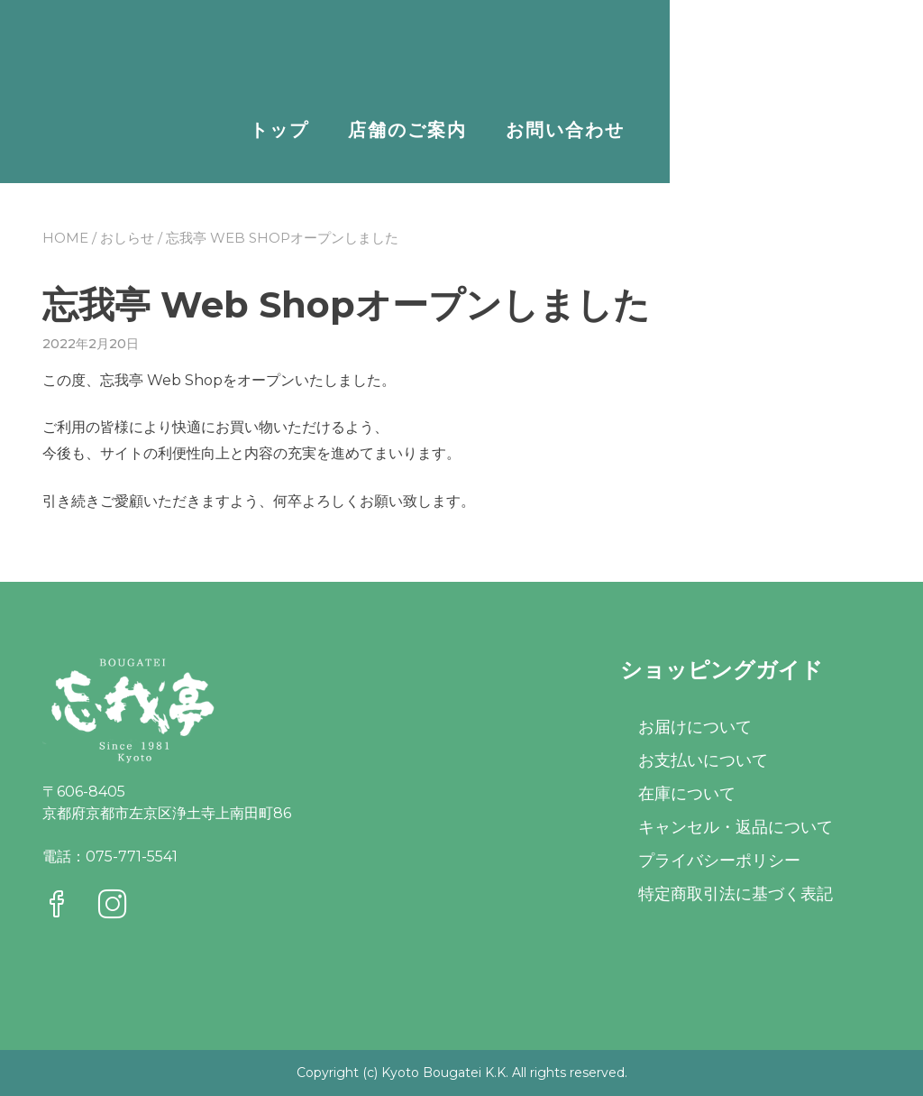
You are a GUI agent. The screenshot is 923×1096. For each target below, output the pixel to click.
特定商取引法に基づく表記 (735, 894)
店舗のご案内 (631, 130)
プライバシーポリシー (719, 860)
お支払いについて (703, 760)
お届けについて (695, 727)
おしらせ (127, 237)
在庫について (687, 794)
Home (65, 237)
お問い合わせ (789, 130)
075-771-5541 (132, 856)
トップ (504, 130)
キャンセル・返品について (735, 827)
